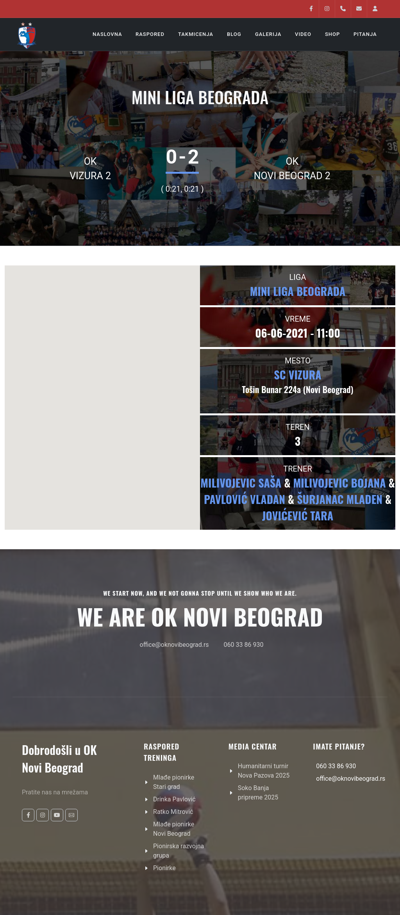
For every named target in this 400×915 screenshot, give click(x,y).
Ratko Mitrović (173, 811)
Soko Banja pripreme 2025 (258, 792)
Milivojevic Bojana (339, 483)
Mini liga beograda (298, 291)
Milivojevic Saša (240, 483)
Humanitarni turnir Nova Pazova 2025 (264, 770)
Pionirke (164, 868)
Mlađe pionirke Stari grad (173, 782)
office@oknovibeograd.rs (174, 644)
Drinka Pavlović (174, 799)
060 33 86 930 (244, 644)
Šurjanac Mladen (339, 499)
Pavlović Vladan (244, 499)
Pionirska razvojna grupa (178, 850)
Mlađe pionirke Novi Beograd (173, 829)
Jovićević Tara (297, 515)
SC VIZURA (297, 375)
